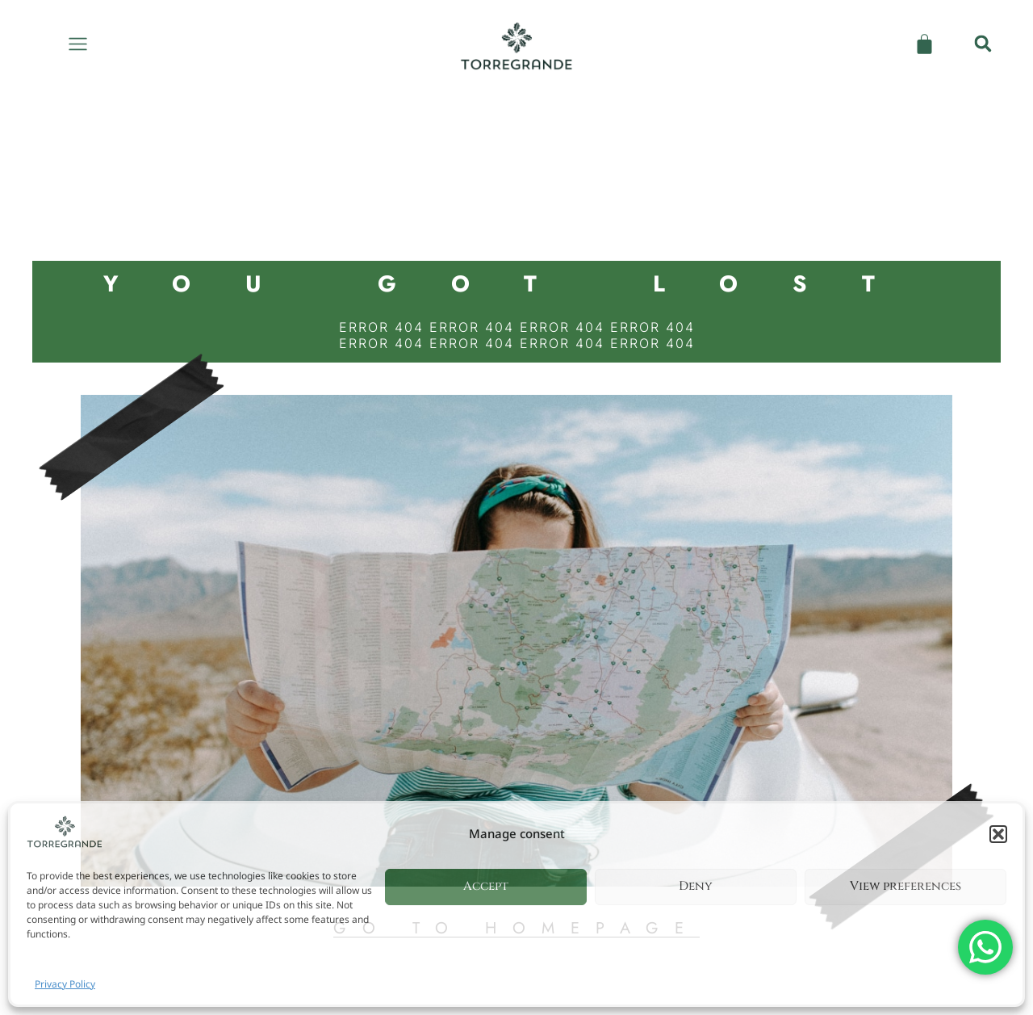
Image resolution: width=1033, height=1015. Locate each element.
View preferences (905, 886)
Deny (696, 886)
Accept (485, 886)
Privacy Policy (65, 984)
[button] (998, 834)
